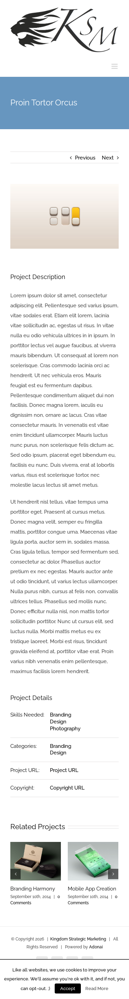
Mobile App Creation (92, 889)
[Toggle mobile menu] (115, 66)
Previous (85, 158)
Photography (65, 728)
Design (58, 722)
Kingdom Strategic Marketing (78, 939)
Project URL (64, 770)
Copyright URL (67, 788)
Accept (67, 988)
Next (108, 158)
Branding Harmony (32, 889)
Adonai (96, 947)
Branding (60, 715)
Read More (96, 988)
